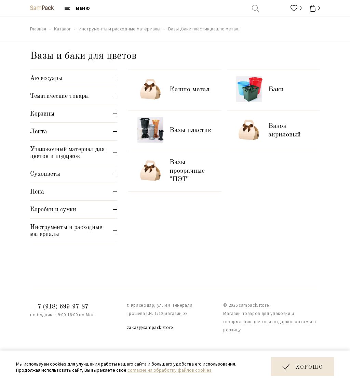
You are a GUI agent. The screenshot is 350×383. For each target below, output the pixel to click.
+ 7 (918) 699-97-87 (59, 307)
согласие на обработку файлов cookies (169, 370)
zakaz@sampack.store (150, 327)
